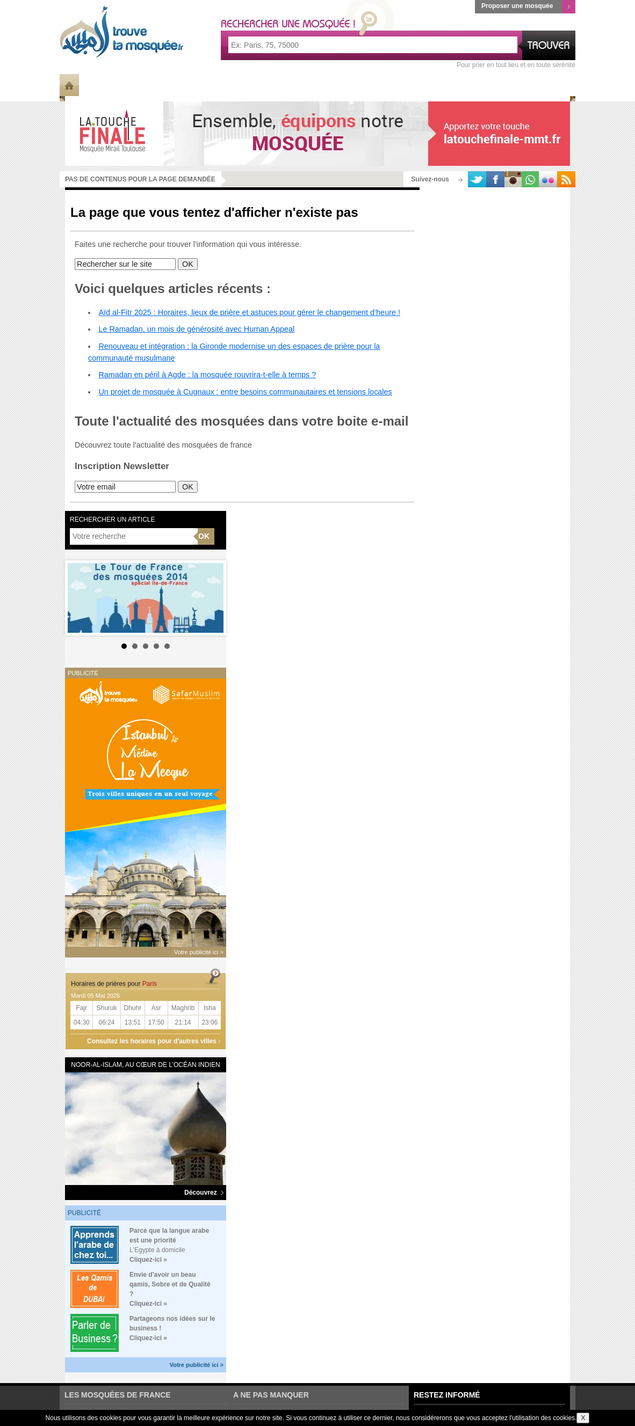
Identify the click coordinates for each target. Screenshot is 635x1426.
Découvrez (203, 1192)
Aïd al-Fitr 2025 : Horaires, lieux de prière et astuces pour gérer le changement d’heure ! (249, 312)
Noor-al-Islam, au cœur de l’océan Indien (145, 1065)
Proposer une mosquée (528, 6)
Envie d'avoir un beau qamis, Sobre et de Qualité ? (170, 1284)
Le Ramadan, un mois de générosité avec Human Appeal (196, 329)
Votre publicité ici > (196, 1365)
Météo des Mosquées (235, 85)
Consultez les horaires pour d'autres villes (152, 1041)
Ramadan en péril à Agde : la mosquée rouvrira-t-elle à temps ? (207, 374)
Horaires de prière (416, 85)
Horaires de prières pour (114, 984)
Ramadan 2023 (497, 85)
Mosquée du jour (327, 85)
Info (95, 85)
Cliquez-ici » (148, 1259)
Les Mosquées (150, 85)
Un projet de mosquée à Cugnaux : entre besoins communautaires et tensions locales (245, 391)
